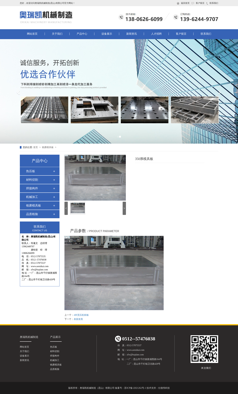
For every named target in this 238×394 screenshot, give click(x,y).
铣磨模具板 (48, 147)
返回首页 (183, 3)
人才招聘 (156, 34)
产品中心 (82, 34)
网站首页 (32, 34)
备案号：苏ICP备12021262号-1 (130, 388)
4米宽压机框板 (81, 315)
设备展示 (106, 34)
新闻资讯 (131, 34)
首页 (36, 147)
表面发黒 (78, 319)
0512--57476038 (135, 339)
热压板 (30, 171)
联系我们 (212, 3)
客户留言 (197, 3)
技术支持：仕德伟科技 (158, 388)
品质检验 (32, 214)
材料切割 (32, 179)
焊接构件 (32, 188)
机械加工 (32, 197)
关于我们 (57, 34)
